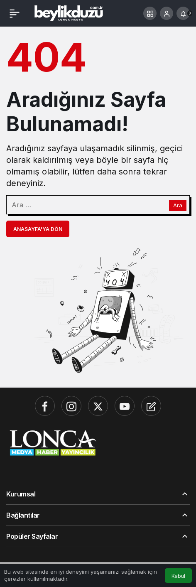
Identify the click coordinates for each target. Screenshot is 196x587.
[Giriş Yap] (166, 13)
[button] (150, 13)
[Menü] (14, 13)
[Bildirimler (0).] (183, 13)
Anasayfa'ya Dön (37, 229)
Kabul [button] (178, 576)
